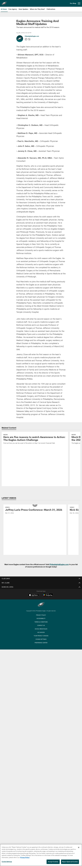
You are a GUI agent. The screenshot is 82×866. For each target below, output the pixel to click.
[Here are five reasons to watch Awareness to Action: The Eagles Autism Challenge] (35, 439)
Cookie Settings (41, 639)
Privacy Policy (41, 615)
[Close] (78, 847)
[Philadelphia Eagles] (41, 604)
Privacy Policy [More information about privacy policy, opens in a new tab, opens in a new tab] (24, 857)
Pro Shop (73, 3)
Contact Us (41, 625)
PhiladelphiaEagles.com (59, 564)
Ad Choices (41, 632)
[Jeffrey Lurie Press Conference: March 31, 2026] (34, 510)
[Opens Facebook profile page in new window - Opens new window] (26, 39)
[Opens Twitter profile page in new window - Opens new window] (29, 39)
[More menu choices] (79, 3)
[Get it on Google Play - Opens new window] (47, 596)
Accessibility (41, 618)
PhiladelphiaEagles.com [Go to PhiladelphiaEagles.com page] (32, 36)
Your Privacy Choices (41, 635)
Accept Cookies (53, 862)
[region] (41, 855)
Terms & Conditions (41, 622)
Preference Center (41, 642)
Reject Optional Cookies (70, 862)
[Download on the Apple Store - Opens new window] (33, 595)
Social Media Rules (41, 629)
